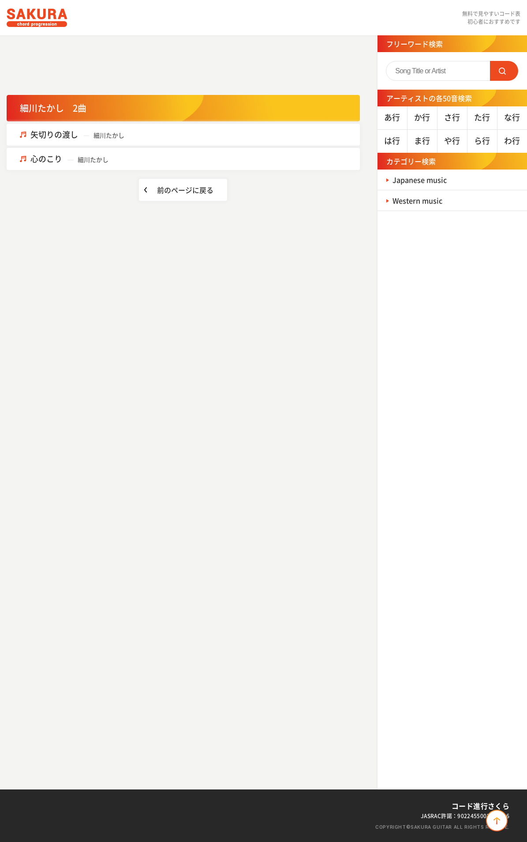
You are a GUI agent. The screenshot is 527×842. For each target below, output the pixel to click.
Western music (421, 200)
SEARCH (504, 71)
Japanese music (423, 179)
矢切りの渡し (77, 134)
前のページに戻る (185, 190)
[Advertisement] (183, 64)
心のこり (69, 159)
